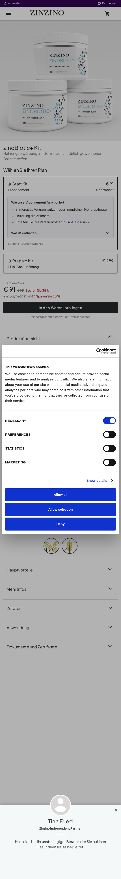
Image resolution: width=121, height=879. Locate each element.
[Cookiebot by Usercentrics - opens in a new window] (96, 351)
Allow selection (60, 509)
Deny (60, 524)
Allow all (60, 495)
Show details (96, 480)
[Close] (116, 808)
